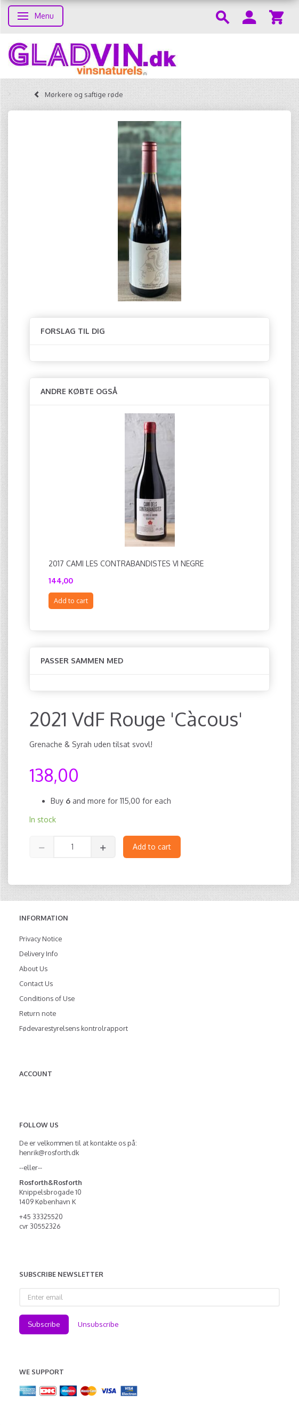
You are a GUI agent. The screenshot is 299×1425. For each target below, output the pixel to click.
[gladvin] (149, 56)
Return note (37, 1013)
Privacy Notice (40, 938)
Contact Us (36, 983)
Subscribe (44, 1324)
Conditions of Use (47, 998)
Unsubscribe (98, 1324)
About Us (33, 968)
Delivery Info (38, 953)
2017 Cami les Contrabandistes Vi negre (126, 563)
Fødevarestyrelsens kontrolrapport (73, 1028)
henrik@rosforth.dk (49, 1152)
